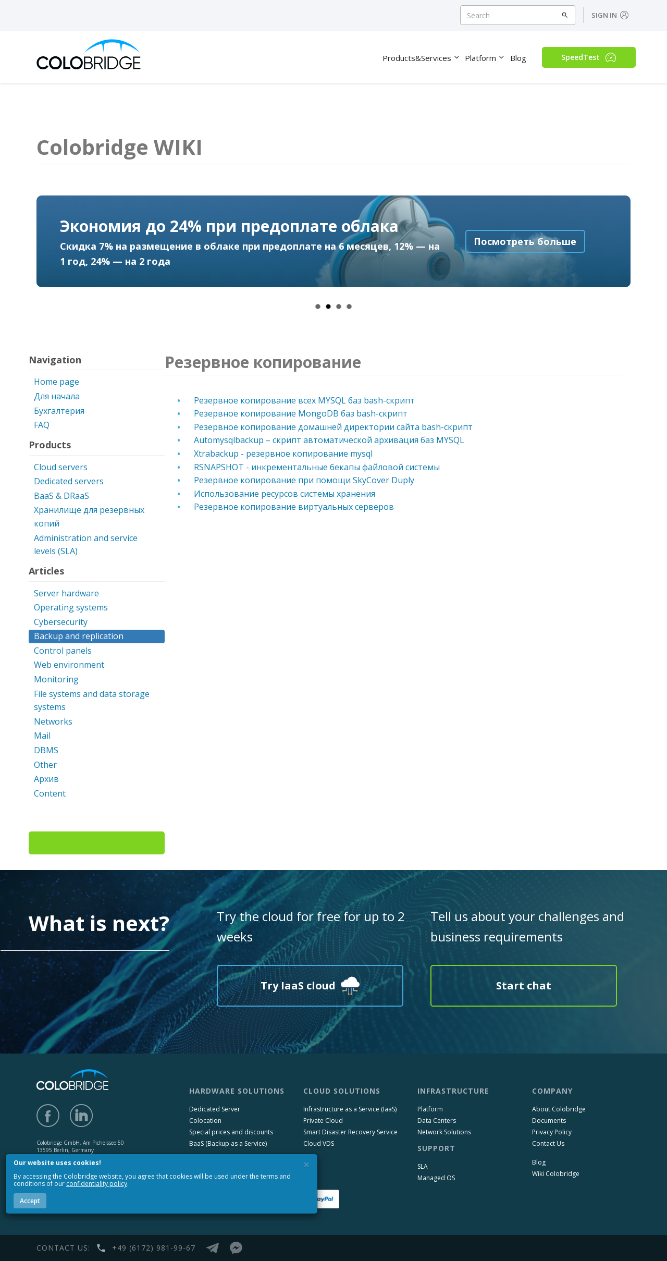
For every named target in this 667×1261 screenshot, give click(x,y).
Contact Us (548, 1143)
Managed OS (436, 1177)
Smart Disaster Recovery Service (350, 1132)
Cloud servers (61, 467)
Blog (539, 1162)
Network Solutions (444, 1132)
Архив (46, 779)
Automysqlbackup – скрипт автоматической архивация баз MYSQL (329, 440)
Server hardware (66, 593)
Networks (53, 721)
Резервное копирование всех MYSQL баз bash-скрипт (304, 400)
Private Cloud (323, 1120)
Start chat (523, 985)
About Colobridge (559, 1109)
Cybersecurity (61, 622)
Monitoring (56, 679)
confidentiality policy (96, 1183)
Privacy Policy (552, 1132)
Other (45, 764)
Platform (430, 1109)
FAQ (42, 425)
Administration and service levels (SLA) (86, 544)
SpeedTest (588, 57)
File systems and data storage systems (92, 700)
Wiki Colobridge (555, 1173)
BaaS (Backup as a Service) (228, 1143)
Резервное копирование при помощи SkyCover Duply (304, 480)
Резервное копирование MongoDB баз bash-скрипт (300, 413)
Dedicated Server (214, 1109)
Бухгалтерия (59, 411)
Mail (42, 735)
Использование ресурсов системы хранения (284, 493)
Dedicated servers (69, 481)
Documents (549, 1120)
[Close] (306, 1164)
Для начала (57, 396)
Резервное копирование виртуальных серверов (294, 506)
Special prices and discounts (231, 1132)
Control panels (63, 650)
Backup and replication (78, 636)
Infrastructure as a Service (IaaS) (350, 1109)
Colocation (205, 1120)
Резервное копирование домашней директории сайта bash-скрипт (333, 427)
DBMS (46, 750)
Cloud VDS (318, 1143)
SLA (422, 1166)
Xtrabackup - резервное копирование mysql (283, 453)
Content (50, 793)
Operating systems (71, 607)
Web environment (69, 664)
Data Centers (436, 1120)
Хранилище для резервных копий (89, 516)
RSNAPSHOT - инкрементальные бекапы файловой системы (317, 467)
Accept (30, 1200)
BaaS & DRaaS (61, 495)
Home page (56, 381)
